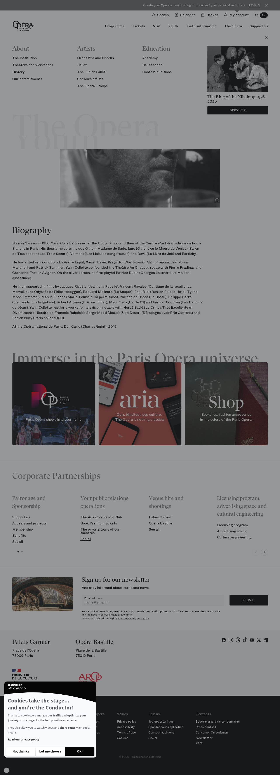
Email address (93, 598)
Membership (22, 529)
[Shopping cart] (210, 15)
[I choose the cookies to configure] (50, 751)
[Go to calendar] (186, 15)
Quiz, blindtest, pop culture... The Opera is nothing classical (140, 417)
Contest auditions (161, 732)
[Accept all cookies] (79, 751)
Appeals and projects (29, 523)
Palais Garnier (160, 517)
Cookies (122, 738)
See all (17, 541)
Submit (248, 600)
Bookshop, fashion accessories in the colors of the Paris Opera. (226, 417)
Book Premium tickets (98, 523)
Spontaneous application (165, 727)
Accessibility (126, 727)
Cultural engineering (234, 537)
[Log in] (237, 15)
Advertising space (232, 531)
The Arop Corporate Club (101, 517)
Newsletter (204, 738)
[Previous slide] (255, 552)
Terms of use (126, 732)
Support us (21, 517)
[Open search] (161, 15)
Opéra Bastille (160, 523)
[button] (6, 770)
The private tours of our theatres (100, 531)
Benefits (19, 535)
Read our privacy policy (23, 740)
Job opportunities (161, 721)
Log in (254, 5)
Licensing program (232, 525)
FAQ (199, 743)
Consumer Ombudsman (212, 732)
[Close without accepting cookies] (20, 751)
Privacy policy (126, 721)
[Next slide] (264, 552)
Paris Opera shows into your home (54, 419)
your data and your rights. (133, 618)
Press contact (206, 727)
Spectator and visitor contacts (218, 721)
